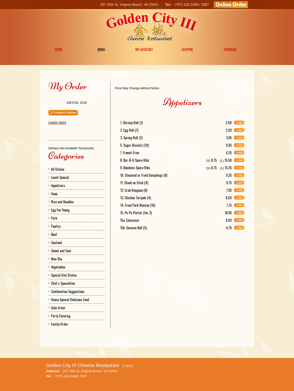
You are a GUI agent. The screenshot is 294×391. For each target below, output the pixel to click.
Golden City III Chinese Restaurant (82, 365)
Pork (54, 218)
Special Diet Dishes (64, 275)
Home (58, 49)
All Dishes (57, 169)
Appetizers (58, 185)
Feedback (230, 49)
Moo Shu (56, 258)
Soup (54, 193)
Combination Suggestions (68, 291)
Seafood (56, 242)
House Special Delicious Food (70, 299)
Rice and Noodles (62, 201)
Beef (54, 234)
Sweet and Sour (61, 250)
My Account (144, 49)
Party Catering (60, 316)
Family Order (59, 324)
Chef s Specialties (63, 283)
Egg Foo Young (60, 210)
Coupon (187, 49)
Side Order (58, 307)
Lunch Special (60, 177)
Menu (101, 49)
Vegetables (58, 267)
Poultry (56, 226)
